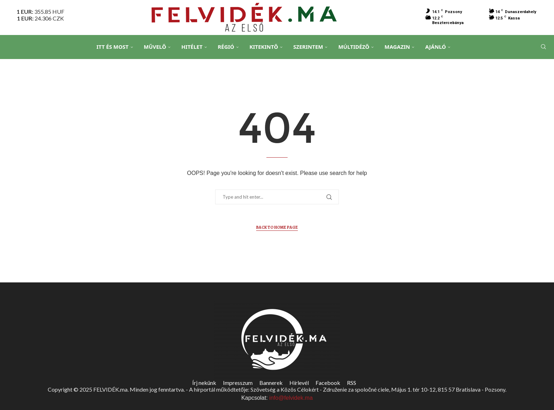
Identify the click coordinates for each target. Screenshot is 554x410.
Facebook (328, 382)
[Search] (543, 47)
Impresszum (238, 382)
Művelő (155, 46)
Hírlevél (299, 382)
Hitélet (191, 46)
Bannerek (271, 382)
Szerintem (308, 46)
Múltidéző (353, 46)
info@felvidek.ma (291, 398)
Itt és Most (112, 46)
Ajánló (435, 46)
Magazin (397, 46)
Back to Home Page (277, 227)
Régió (226, 46)
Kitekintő (263, 46)
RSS (351, 382)
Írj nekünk (204, 382)
